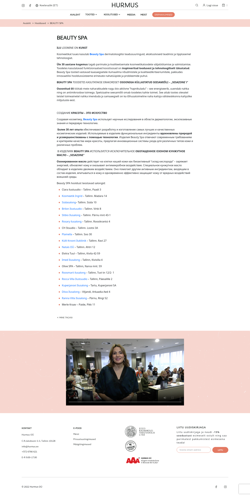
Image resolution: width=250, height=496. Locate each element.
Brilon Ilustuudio (72, 208)
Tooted (90, 14)
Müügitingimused (82, 444)
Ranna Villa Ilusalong (74, 298)
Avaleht (75, 14)
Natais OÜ (68, 247)
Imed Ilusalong (71, 260)
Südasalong (69, 202)
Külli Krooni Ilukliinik (74, 240)
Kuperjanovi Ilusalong (75, 285)
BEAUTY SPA (56, 23)
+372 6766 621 (29, 451)
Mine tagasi (65, 317)
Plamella (67, 234)
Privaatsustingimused (84, 439)
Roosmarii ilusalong (73, 272)
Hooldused (40, 23)
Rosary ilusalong (72, 221)
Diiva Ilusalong (71, 292)
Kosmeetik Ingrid (72, 196)
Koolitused (111, 14)
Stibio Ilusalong (71, 215)
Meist (143, 14)
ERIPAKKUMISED (163, 14)
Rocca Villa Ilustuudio (74, 279)
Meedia (131, 14)
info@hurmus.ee (30, 446)
